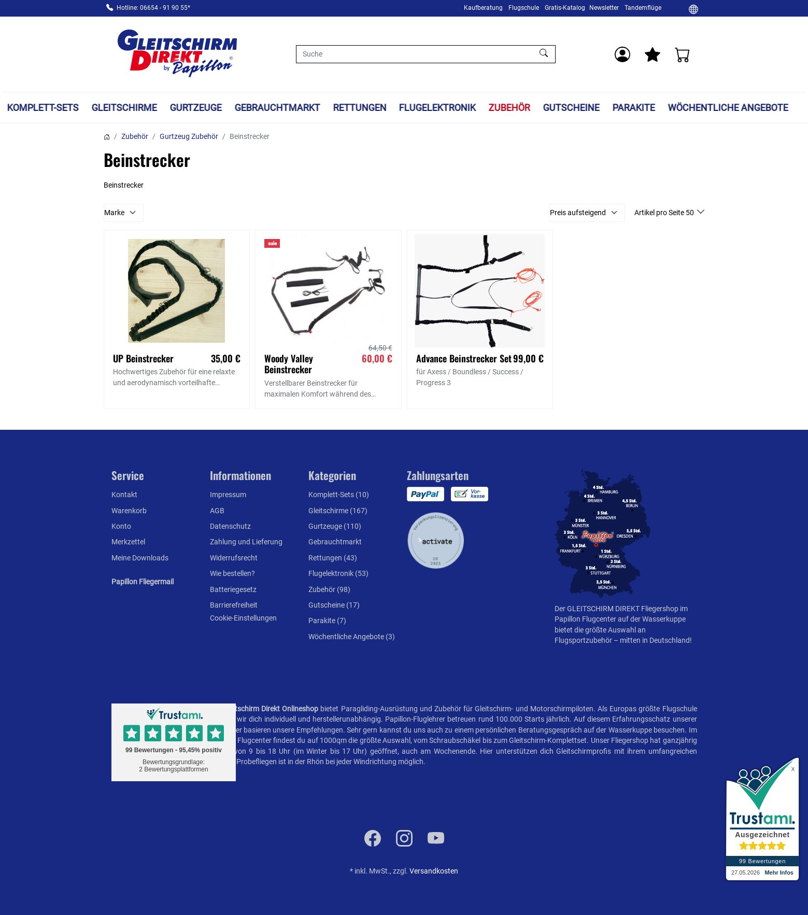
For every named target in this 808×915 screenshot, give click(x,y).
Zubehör (509, 107)
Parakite (633, 107)
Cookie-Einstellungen (243, 618)
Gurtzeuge (196, 107)
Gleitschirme (124, 107)
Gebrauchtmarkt (277, 107)
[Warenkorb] (682, 54)
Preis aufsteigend (578, 212)
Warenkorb (129, 510)
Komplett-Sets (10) (338, 494)
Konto (121, 526)
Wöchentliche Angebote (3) (351, 636)
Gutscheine (571, 107)
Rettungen (359, 107)
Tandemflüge (643, 7)
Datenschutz (230, 526)
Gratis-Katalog (565, 7)
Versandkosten (433, 871)
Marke (114, 212)
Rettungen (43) (332, 558)
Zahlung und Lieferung (246, 542)
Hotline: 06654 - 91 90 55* (153, 7)
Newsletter (604, 7)
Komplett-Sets (43, 107)
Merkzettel (128, 542)
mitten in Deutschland (655, 640)
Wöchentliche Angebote (728, 107)
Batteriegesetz (233, 589)
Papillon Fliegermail (142, 582)
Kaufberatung (483, 7)
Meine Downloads (139, 558)
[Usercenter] (622, 54)
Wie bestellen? (232, 573)
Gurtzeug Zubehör (189, 136)
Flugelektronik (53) (338, 573)
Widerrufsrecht (234, 558)
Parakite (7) (327, 620)
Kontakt (124, 494)
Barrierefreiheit (234, 605)
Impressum (228, 494)
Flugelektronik (437, 107)
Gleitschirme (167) (337, 510)
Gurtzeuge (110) (334, 526)
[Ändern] (693, 9)
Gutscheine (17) (334, 605)
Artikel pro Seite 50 (665, 212)
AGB (217, 510)
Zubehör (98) (329, 589)
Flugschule (523, 7)
